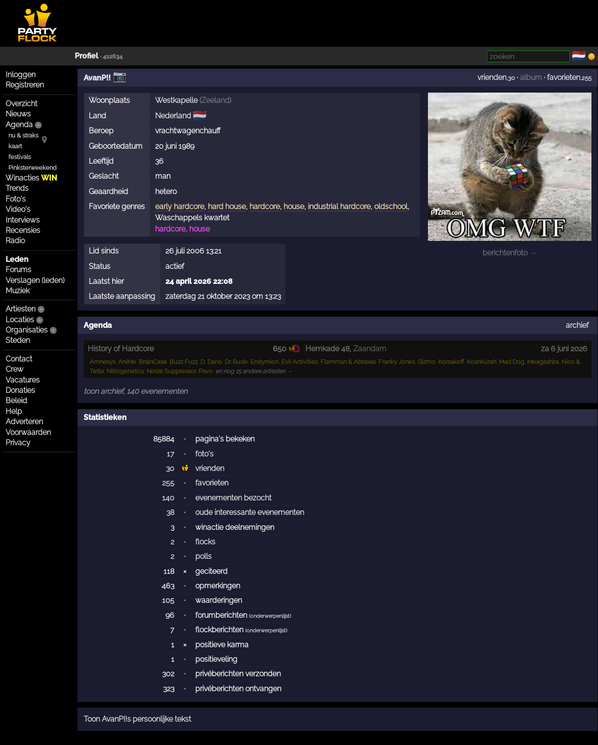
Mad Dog (511, 361)
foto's (204, 453)
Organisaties (27, 329)
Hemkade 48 (327, 348)
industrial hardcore (339, 206)
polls (203, 556)
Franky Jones (396, 361)
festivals (19, 156)
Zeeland (215, 100)
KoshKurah (481, 361)
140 (168, 497)
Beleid (16, 400)
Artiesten (21, 308)
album (531, 77)
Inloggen (21, 74)
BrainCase (153, 361)
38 (170, 512)
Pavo (206, 371)
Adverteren (24, 421)
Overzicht (21, 103)
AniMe (127, 361)
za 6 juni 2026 (564, 348)
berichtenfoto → (510, 252)
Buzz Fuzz (184, 361)
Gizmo (426, 361)
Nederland (173, 115)
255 (168, 482)
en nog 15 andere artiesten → (254, 371)
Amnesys (102, 361)
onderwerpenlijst (270, 616)
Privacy (18, 442)
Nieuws (18, 113)
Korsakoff (451, 361)
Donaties (20, 390)
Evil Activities (299, 361)
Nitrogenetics (125, 371)
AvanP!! (97, 77)
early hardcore (179, 206)
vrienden (491, 77)
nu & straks (23, 135)
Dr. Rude (236, 361)
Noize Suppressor (171, 371)
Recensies (23, 230)
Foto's (16, 199)
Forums (18, 269)
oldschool (390, 206)
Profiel (86, 55)
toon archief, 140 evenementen (135, 391)
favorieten (563, 77)
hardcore (264, 206)
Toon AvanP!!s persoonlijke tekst (137, 719)
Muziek (17, 290)
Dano (214, 361)
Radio (15, 240)
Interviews (23, 220)
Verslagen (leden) (35, 280)
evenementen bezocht (233, 497)
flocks (205, 541)
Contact (19, 358)
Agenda (19, 124)
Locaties (20, 319)
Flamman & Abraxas (348, 361)
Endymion (264, 361)
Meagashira (543, 361)
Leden (17, 259)
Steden (18, 340)
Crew (14, 369)
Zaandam (369, 348)
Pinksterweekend (32, 167)
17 (170, 453)
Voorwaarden (28, 432)
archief (577, 325)
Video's (18, 209)
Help (14, 411)
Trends (17, 188)
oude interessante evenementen (249, 512)
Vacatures (23, 380)
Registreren (25, 84)
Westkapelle (176, 100)
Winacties (31, 178)
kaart (15, 146)
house (294, 206)
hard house (227, 206)
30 (170, 468)
